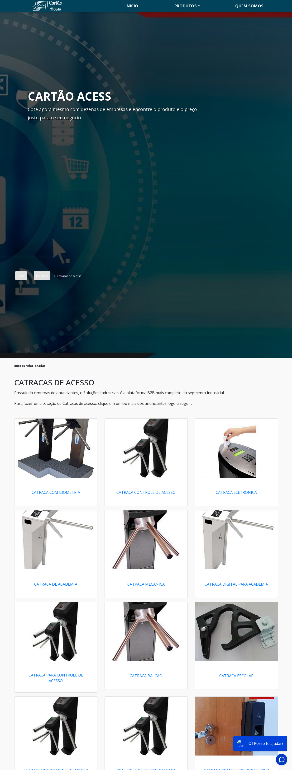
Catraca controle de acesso (146, 492)
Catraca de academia (55, 584)
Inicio (131, 6)
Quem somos (249, 6)
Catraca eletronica (236, 492)
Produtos (185, 6)
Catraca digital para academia (236, 584)
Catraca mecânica (146, 584)
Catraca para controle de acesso (56, 677)
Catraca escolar (236, 675)
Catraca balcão (146, 675)
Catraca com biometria (56, 492)
